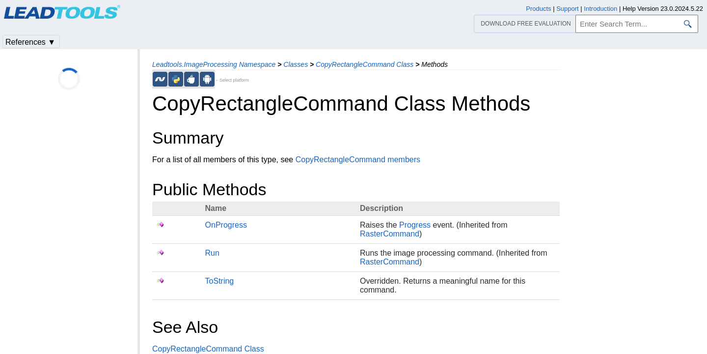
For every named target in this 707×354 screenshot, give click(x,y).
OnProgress (226, 225)
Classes (295, 64)
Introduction (600, 8)
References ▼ (30, 42)
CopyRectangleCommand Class (364, 64)
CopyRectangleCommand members (358, 159)
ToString (219, 281)
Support (567, 8)
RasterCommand (389, 234)
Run (212, 253)
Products (538, 8)
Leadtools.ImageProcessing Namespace (213, 64)
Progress (415, 225)
